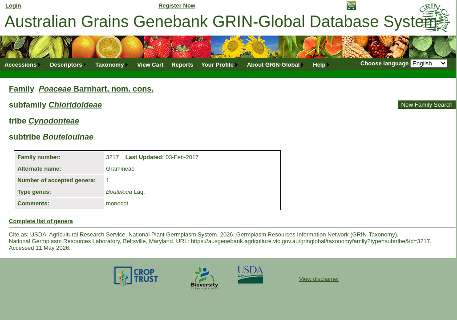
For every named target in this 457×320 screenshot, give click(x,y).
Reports (182, 64)
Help (319, 64)
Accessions (20, 64)
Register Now (176, 5)
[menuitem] (23, 64)
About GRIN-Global (273, 64)
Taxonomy (109, 64)
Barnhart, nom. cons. (96, 88)
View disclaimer (319, 279)
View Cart (150, 64)
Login (13, 5)
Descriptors (66, 64)
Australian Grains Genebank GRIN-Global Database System (220, 21)
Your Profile (217, 64)
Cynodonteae (53, 120)
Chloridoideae (75, 104)
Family (21, 88)
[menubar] (167, 64)
